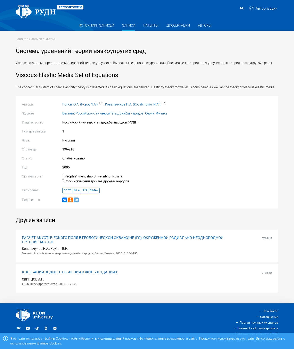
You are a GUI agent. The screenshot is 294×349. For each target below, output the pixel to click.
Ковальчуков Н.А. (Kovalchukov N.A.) (133, 106)
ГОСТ (67, 192)
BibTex (94, 192)
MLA (77, 192)
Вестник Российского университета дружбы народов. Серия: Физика (115, 115)
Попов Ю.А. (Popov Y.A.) (80, 106)
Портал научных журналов (258, 322)
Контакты (271, 311)
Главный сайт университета (258, 328)
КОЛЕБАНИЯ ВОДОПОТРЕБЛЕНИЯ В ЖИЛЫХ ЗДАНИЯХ (69, 274)
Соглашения (269, 317)
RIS (85, 192)
